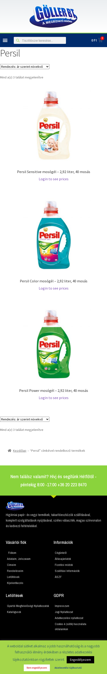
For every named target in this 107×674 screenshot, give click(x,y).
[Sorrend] (24, 66)
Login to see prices (54, 179)
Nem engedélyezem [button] (37, 667)
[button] (5, 40)
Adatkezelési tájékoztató (68, 667)
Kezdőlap (19, 450)
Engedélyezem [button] (80, 660)
